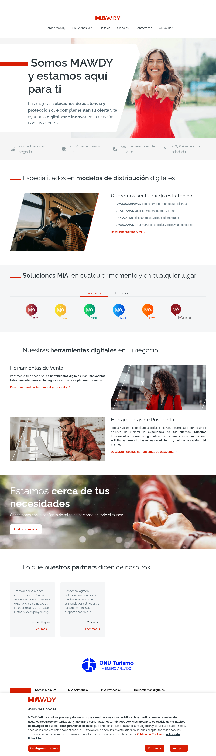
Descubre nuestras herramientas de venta (40, 387)
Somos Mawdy (55, 28)
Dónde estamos (23, 529)
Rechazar (155, 748)
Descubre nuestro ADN (128, 232)
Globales (123, 28)
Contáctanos (144, 28)
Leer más (41, 629)
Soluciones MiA (82, 28)
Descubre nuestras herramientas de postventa (144, 452)
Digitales (104, 28)
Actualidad (166, 28)
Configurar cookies (44, 748)
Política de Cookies (150, 734)
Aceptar (179, 748)
